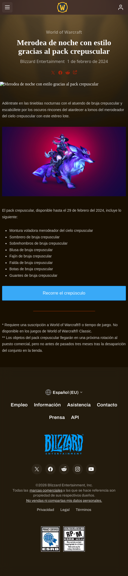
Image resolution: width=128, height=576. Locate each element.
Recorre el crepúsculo (64, 293)
